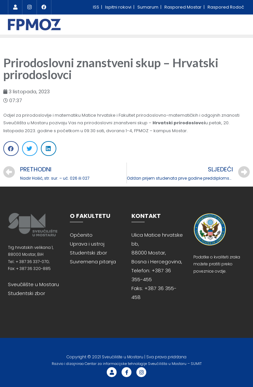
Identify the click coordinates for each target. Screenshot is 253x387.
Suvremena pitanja (93, 261)
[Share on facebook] (11, 148)
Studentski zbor (26, 293)
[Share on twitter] (30, 148)
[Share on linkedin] (48, 148)
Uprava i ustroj (87, 243)
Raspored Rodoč (226, 7)
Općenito (81, 234)
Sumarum (148, 7)
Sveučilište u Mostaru (33, 284)
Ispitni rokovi (118, 7)
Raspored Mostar (183, 7)
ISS (96, 7)
